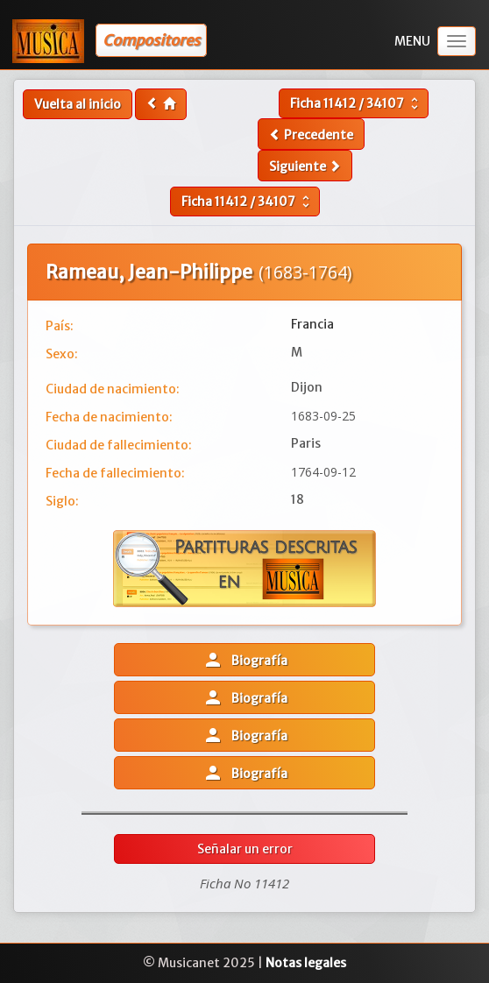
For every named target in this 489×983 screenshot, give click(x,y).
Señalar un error (245, 849)
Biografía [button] (244, 659)
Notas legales (306, 963)
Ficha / (356, 103)
